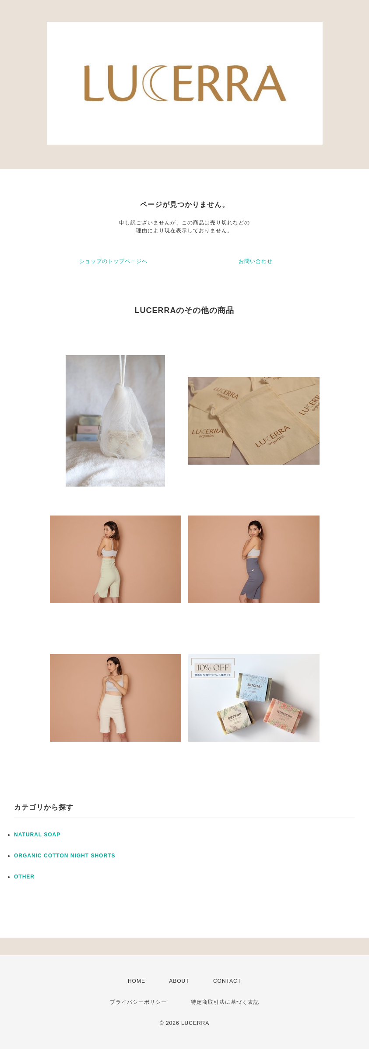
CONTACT (227, 981)
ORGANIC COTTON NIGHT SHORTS (64, 856)
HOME (136, 981)
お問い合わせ (256, 261)
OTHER (24, 877)
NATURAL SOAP (37, 835)
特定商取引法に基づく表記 (225, 1002)
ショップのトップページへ (113, 261)
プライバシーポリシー (138, 1002)
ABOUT (179, 981)
